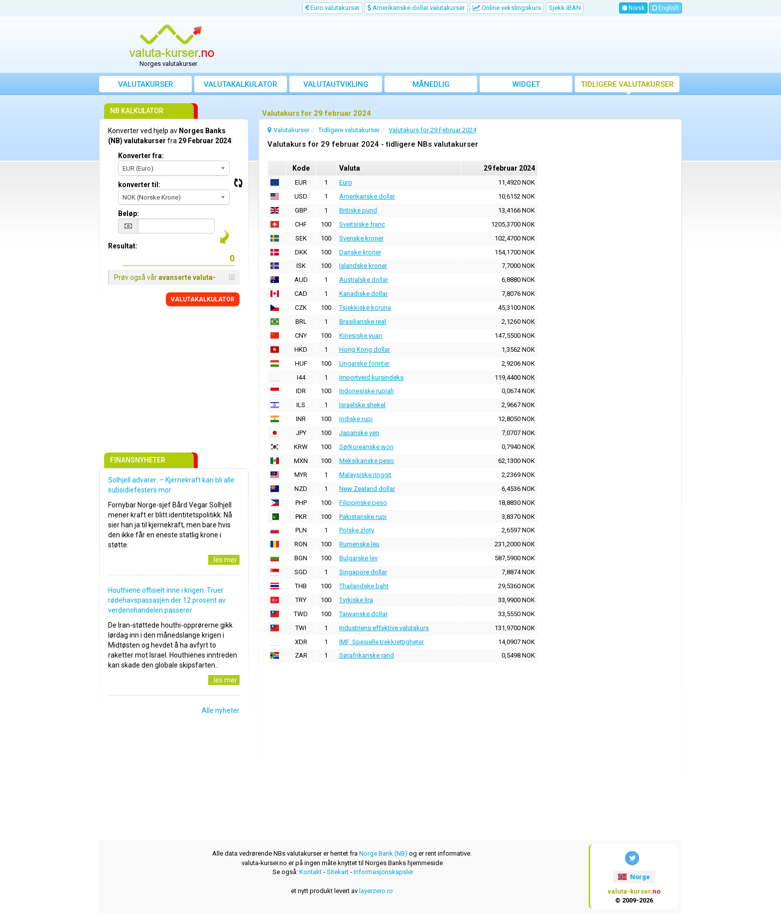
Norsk (633, 7)
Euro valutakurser (332, 7)
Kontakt (310, 872)
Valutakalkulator (240, 84)
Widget (526, 84)
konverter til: (139, 185)
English (665, 7)
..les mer (224, 560)
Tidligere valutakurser (627, 84)
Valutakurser (145, 84)
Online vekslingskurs (507, 7)
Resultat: (122, 246)
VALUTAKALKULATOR (203, 299)
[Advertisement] (463, 44)
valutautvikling (336, 84)
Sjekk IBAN (565, 7)
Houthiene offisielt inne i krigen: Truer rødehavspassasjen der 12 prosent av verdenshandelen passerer (167, 600)
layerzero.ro (376, 891)
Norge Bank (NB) (383, 853)
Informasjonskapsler (383, 872)
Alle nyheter (221, 710)
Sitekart (338, 872)
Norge (634, 877)
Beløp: (128, 214)
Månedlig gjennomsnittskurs (431, 86)
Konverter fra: (141, 156)
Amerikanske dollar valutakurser (416, 7)
